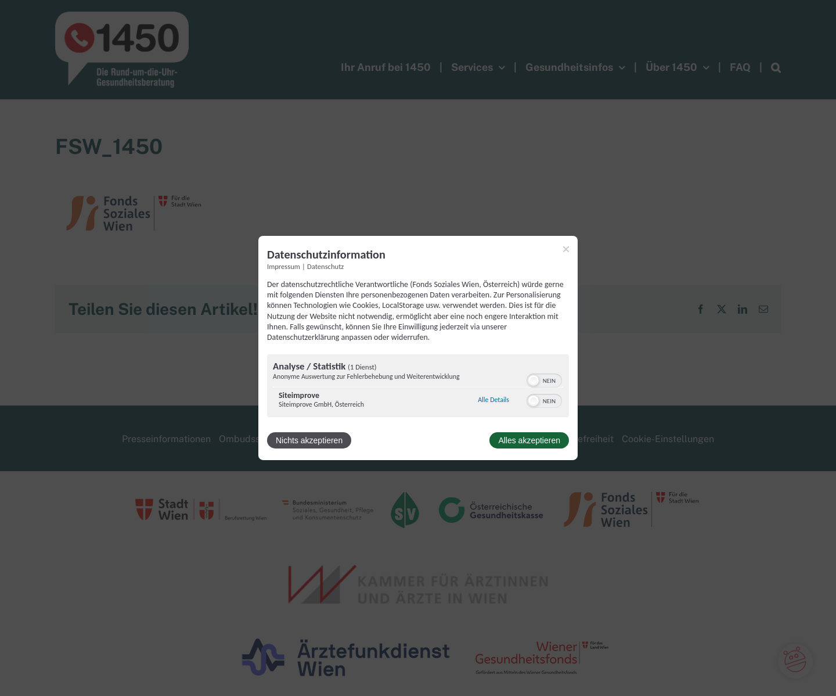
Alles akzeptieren (529, 440)
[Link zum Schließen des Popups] (566, 249)
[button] (533, 380)
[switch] (544, 379)
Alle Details (493, 400)
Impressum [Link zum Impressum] (283, 266)
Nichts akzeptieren (309, 440)
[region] (418, 387)
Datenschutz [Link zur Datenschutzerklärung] (325, 266)
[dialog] (418, 348)
